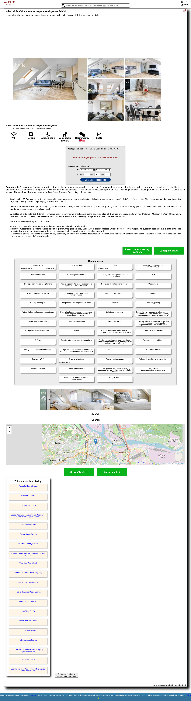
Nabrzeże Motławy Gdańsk (28, 544)
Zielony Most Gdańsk (28, 525)
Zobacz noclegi (112, 472)
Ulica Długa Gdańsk (28, 611)
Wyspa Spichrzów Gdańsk (28, 486)
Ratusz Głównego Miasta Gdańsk (28, 592)
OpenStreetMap (179, 464)
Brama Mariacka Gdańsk (28, 621)
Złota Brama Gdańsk (28, 630)
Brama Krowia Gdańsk (28, 505)
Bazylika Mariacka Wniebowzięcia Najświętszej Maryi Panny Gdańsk (28, 670)
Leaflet (169, 464)
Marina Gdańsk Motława (28, 602)
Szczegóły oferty (79, 472)
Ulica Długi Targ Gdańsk (28, 563)
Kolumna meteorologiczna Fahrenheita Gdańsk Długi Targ (28, 554)
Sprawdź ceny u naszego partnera (137, 250)
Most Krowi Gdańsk (28, 496)
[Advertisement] (95, 37)
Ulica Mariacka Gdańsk (28, 640)
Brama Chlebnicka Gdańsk (28, 582)
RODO (188, 695)
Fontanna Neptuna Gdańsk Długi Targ (28, 573)
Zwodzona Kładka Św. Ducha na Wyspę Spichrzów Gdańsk (28, 651)
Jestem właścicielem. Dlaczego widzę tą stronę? (66, 675)
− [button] (9, 432)
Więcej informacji (169, 251)
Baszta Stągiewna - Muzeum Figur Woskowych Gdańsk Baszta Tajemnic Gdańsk (28, 516)
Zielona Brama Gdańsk (28, 534)
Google (34, 695)
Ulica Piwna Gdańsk (28, 659)
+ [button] (9, 428)
